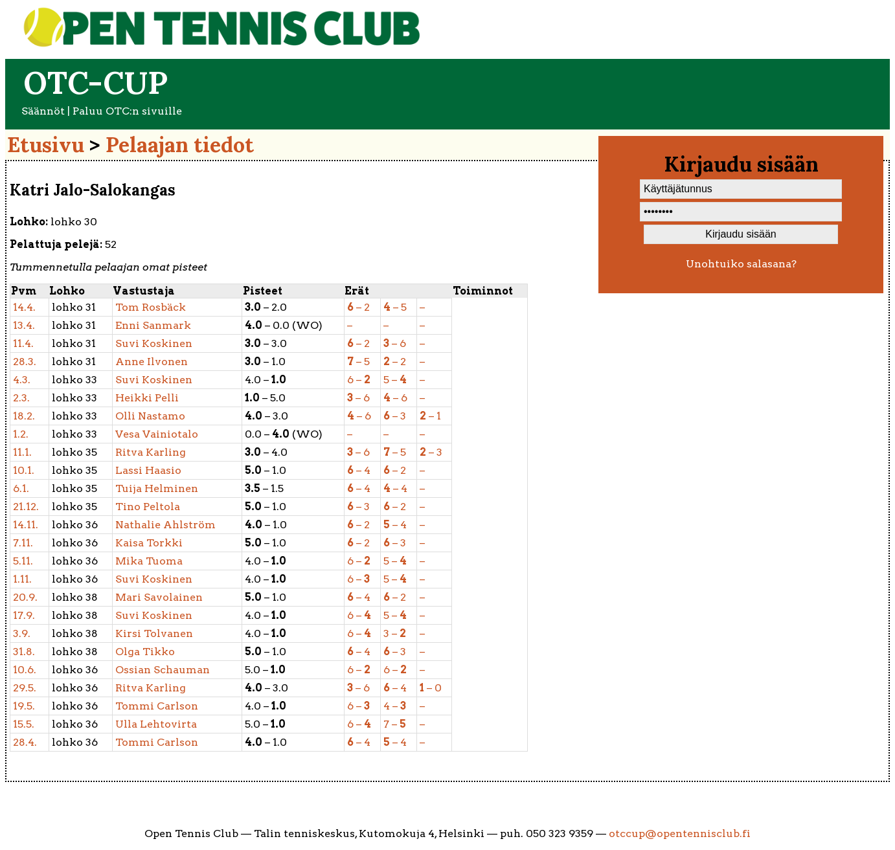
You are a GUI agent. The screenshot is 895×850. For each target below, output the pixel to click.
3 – (394, 633)
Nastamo (150, 416)
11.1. (22, 452)
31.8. (24, 651)
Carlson (156, 706)
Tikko (145, 651)
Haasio (148, 470)
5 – (395, 380)
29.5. (24, 688)
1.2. (20, 434)
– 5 (395, 307)
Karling (150, 452)
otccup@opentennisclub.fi (680, 833)
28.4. (25, 742)
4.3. (21, 380)
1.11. (22, 579)
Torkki (149, 543)
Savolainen (159, 597)
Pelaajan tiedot (180, 144)
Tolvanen (154, 633)
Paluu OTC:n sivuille (127, 111)
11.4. (23, 343)
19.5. (24, 706)
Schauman (162, 670)
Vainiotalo (156, 434)
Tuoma (149, 561)
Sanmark (153, 325)
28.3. (24, 361)
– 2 (358, 307)
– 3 (394, 416)
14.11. (25, 525)
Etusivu (45, 144)
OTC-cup (95, 82)
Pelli (147, 398)
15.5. (23, 724)
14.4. (24, 307)
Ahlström (165, 525)
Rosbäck (150, 307)
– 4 (358, 470)
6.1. (21, 488)
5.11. (23, 561)
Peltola (147, 506)
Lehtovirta (156, 724)
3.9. (21, 633)
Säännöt (43, 111)
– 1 (430, 416)
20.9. (25, 597)
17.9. (24, 615)
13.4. (24, 325)
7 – (394, 724)
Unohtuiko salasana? (741, 264)
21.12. (26, 506)
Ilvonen (151, 361)
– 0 (431, 688)
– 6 (394, 343)
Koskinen (153, 343)
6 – (358, 380)
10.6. (24, 670)
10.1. (23, 470)
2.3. (21, 398)
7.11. (23, 543)
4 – (394, 706)
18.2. (24, 416)
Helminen (156, 488)
